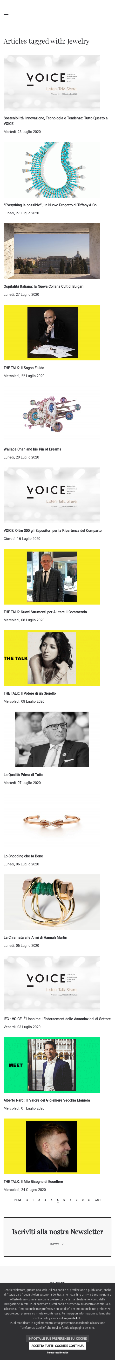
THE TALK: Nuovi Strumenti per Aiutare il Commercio (45, 612)
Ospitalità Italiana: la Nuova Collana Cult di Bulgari (43, 286)
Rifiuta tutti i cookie (57, 1352)
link (78, 1318)
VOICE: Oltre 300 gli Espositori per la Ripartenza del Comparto (52, 530)
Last (98, 1200)
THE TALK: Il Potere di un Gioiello (30, 693)
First (17, 1200)
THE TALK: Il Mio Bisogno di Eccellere (33, 1181)
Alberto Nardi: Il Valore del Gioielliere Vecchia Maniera (47, 1100)
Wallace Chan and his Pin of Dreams (32, 449)
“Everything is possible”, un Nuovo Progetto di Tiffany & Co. (50, 205)
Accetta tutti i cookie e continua (57, 1346)
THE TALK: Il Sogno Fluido (24, 368)
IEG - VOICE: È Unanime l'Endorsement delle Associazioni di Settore (57, 1019)
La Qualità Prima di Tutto (23, 774)
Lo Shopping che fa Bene (23, 856)
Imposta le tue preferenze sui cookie (57, 1338)
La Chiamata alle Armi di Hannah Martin (35, 937)
